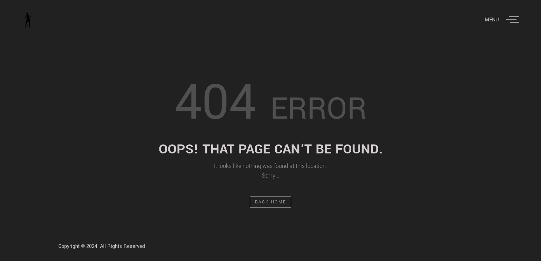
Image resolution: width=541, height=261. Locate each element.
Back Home (270, 202)
